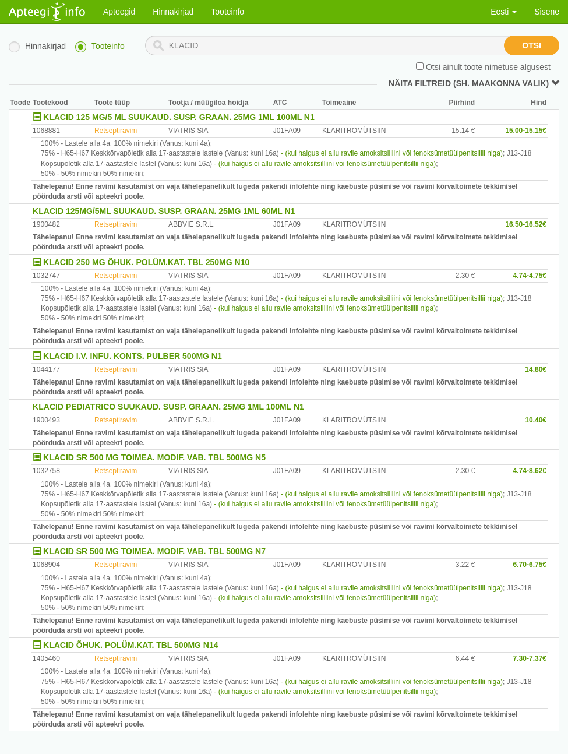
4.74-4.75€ (529, 276)
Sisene (546, 11)
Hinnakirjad (173, 11)
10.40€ (535, 420)
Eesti (504, 11)
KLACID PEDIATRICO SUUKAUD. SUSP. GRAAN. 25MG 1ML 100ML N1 (168, 406)
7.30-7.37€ (529, 658)
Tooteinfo (227, 11)
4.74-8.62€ (529, 471)
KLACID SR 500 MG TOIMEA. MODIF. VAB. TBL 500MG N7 (154, 551)
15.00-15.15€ (525, 130)
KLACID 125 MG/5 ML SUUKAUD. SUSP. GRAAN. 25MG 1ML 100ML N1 (179, 117)
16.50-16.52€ (525, 224)
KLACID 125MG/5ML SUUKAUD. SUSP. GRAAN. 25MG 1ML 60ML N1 (164, 211)
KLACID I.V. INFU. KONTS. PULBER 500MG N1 (132, 356)
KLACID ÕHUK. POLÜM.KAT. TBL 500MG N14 (130, 645)
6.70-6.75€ (529, 565)
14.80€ (535, 369)
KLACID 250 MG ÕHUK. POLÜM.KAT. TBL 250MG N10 (146, 262)
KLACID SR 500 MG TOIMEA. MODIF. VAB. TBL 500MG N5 (154, 457)
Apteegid (119, 11)
